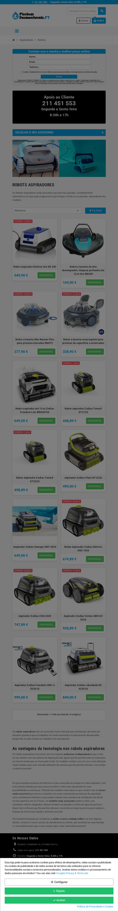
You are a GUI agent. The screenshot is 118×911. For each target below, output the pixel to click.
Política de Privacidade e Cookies (95, 906)
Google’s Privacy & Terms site (72, 873)
